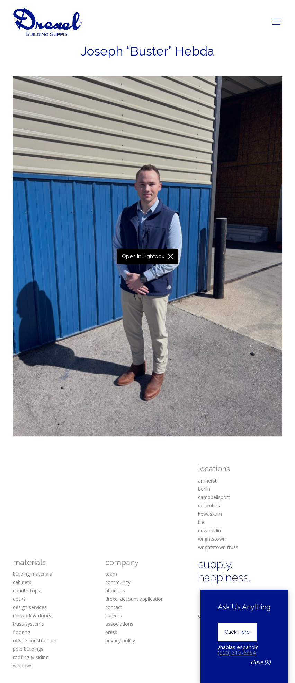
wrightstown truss (218, 547)
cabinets (22, 582)
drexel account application (134, 599)
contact (113, 607)
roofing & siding (30, 657)
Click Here (237, 632)
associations (119, 624)
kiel (201, 522)
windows (23, 665)
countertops (26, 590)
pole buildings (28, 649)
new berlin (209, 530)
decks (19, 599)
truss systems (28, 624)
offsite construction (34, 640)
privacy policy (120, 640)
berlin (204, 489)
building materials (32, 574)
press (111, 632)
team (111, 574)
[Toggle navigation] (276, 22)
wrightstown (212, 539)
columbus (209, 505)
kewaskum (210, 514)
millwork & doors (32, 615)
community (118, 582)
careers (113, 615)
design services (30, 607)
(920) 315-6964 (237, 652)
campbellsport (214, 497)
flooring (21, 632)
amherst (207, 480)
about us (115, 590)
